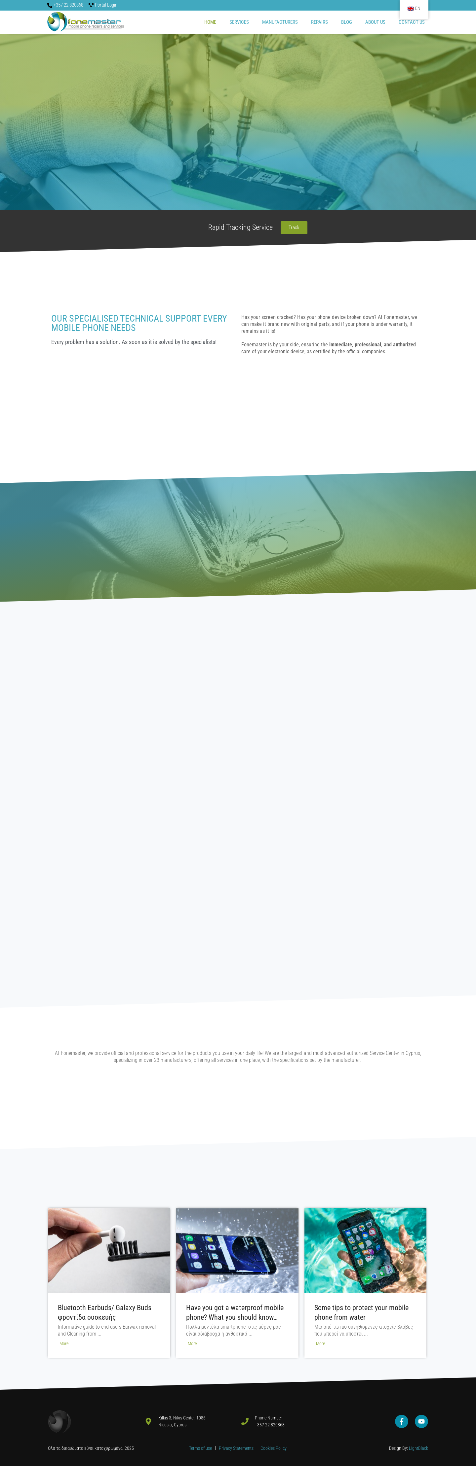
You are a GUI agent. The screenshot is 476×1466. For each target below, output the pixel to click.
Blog (346, 22)
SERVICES (239, 22)
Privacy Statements (237, 1448)
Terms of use (200, 1448)
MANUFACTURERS (280, 22)
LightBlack (418, 1448)
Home (210, 22)
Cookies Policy (273, 1448)
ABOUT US (375, 22)
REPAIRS (319, 22)
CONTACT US (412, 22)
